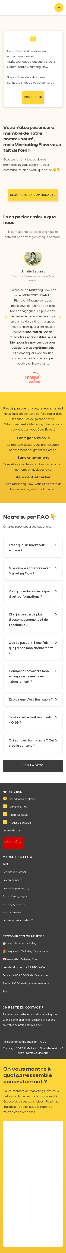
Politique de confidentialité (20, 1042)
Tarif (5, 864)
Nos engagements (13, 904)
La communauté (12, 880)
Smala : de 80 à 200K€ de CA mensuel (25, 975)
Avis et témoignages (15, 896)
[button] (58, 7)
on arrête (12, 842)
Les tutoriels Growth (15, 872)
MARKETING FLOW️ (18, 857)
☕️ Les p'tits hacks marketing (19, 943)
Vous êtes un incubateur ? (18, 920)
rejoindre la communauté (33, 195)
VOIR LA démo (33, 765)
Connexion (33, 97)
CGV (43, 1042)
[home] (8, 7)
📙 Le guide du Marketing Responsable (26, 951)
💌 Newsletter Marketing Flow (20, 959)
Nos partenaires (12, 912)
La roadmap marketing (16, 888)
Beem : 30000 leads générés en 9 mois (26, 983)
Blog (5, 991)
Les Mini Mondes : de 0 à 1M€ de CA (24, 967)
